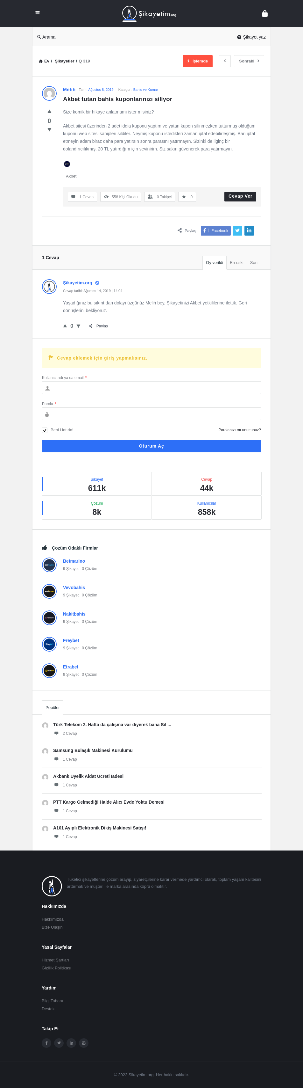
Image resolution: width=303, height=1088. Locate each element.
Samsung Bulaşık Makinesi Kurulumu (93, 750)
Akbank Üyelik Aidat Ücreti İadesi (88, 776)
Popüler (53, 707)
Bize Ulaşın (52, 927)
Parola (49, 404)
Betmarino (74, 561)
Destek (48, 1008)
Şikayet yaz (251, 37)
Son (253, 262)
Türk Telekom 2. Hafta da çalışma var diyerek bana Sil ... (112, 724)
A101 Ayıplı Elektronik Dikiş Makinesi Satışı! (99, 827)
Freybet (71, 640)
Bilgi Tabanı (52, 1000)
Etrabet (70, 666)
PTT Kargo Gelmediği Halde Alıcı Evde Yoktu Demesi (109, 802)
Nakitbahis (74, 614)
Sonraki (249, 61)
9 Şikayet (71, 568)
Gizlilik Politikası (56, 968)
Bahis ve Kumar (145, 89)
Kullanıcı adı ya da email (64, 378)
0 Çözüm (89, 568)
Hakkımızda (53, 919)
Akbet (71, 176)
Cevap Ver (240, 196)
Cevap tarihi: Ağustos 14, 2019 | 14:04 (92, 291)
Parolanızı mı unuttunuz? (240, 430)
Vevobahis (74, 587)
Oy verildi (214, 262)
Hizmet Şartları (55, 960)
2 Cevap (65, 733)
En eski (236, 262)
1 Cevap (65, 759)
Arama (46, 37)
